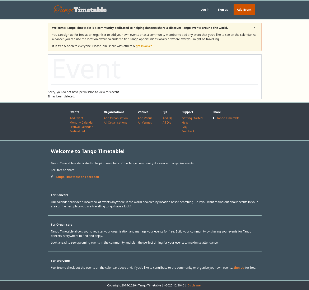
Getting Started (192, 118)
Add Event (244, 9)
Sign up (223, 9)
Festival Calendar (81, 127)
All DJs (167, 122)
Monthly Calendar (82, 122)
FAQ (184, 127)
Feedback (188, 131)
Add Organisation (116, 118)
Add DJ (167, 118)
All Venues (145, 122)
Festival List (77, 131)
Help (185, 122)
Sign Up (239, 268)
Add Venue (145, 118)
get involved (144, 46)
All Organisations (115, 122)
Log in (205, 9)
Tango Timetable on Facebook (77, 177)
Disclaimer (194, 285)
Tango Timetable (228, 118)
